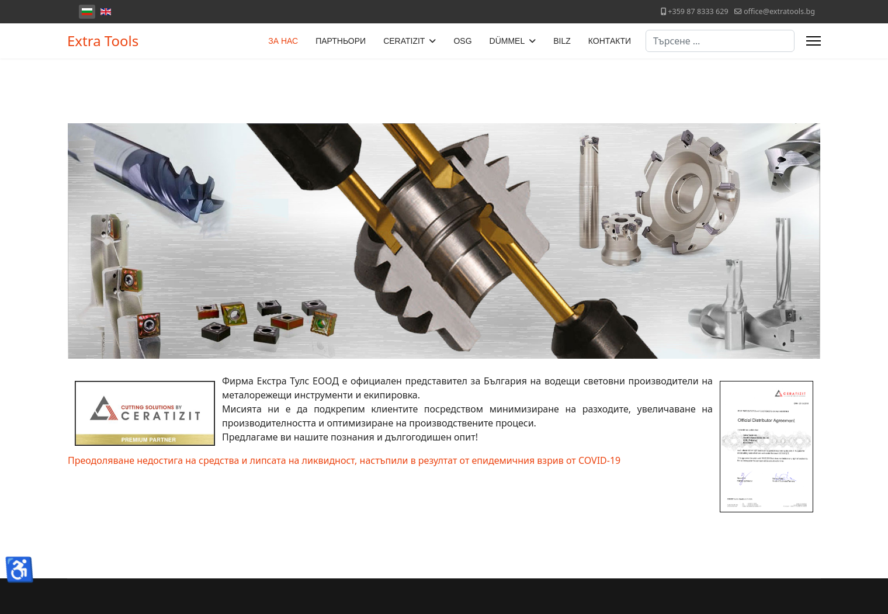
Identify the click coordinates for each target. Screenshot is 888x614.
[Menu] (813, 40)
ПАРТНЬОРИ (340, 41)
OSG (462, 41)
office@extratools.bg (779, 11)
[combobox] (720, 41)
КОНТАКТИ (609, 41)
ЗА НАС (283, 41)
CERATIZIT (404, 41)
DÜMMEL (507, 41)
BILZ (562, 41)
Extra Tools (102, 41)
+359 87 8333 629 (698, 11)
